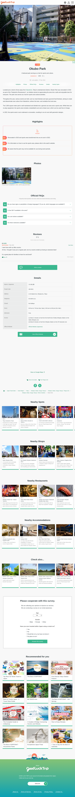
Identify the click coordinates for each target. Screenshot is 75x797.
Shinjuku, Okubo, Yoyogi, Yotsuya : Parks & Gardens (33, 392)
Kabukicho (29, 90)
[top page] (4, 390)
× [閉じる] (43, 794)
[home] (8, 2)
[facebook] (35, 385)
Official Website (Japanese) (36, 326)
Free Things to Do (44, 379)
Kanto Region (21, 390)
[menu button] (72, 2)
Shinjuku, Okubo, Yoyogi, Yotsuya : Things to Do (58, 390)
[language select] (65, 2)
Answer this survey (37, 641)
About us (15, 791)
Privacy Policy (48, 791)
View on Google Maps (36, 372)
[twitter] (39, 385)
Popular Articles (36, 793)
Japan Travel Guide (11, 390)
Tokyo (27, 390)
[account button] (69, 3)
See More (70, 245)
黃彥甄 (5, 243)
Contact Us (59, 791)
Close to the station (33, 379)
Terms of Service (26, 791)
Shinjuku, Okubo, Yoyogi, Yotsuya (38, 390)
